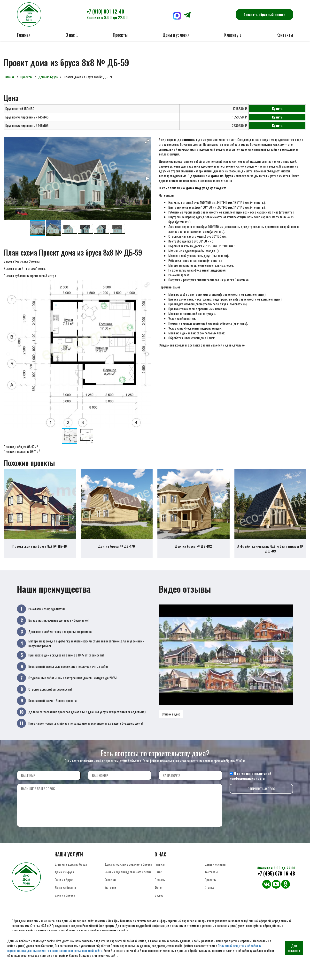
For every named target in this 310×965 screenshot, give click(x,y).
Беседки (110, 882)
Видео (159, 897)
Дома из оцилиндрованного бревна (128, 866)
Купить (277, 108)
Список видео (171, 716)
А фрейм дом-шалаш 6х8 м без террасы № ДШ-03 (270, 551)
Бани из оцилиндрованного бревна (127, 874)
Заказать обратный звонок (264, 14)
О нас (158, 874)
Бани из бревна (64, 897)
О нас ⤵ (72, 35)
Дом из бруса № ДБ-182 (193, 548)
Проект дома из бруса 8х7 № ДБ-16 (39, 548)
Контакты (285, 35)
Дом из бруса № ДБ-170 (116, 548)
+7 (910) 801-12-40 (107, 14)
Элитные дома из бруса (70, 866)
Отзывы (160, 882)
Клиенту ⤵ (232, 35)
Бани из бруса (63, 882)
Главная (24, 35)
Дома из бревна (65, 889)
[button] (147, 141)
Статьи (209, 889)
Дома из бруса (48, 76)
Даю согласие (294, 948)
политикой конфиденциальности (250, 778)
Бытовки (110, 889)
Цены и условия (176, 35)
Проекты (120, 35)
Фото (158, 889)
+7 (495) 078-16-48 (276, 876)
